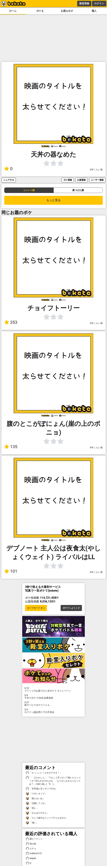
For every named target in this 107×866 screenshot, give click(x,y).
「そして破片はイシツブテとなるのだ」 (47, 818)
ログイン (99, 3)
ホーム (13, 10)
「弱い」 (32, 808)
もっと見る (53, 200)
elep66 (31, 858)
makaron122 (34, 853)
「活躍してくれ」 (36, 803)
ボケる (40, 10)
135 (10, 446)
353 (10, 322)
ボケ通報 (67, 180)
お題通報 (81, 180)
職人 (94, 10)
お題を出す (67, 10)
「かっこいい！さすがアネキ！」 (44, 773)
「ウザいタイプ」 (36, 793)
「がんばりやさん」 (37, 813)
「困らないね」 (35, 798)
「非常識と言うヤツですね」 (41, 788)
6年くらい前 (96, 169)
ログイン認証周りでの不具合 (53, 710)
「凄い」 (32, 822)
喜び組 (31, 844)
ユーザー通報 (97, 180)
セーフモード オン (36, 608)
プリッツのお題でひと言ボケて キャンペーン (53, 689)
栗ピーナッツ (34, 839)
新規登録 (84, 3)
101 (10, 571)
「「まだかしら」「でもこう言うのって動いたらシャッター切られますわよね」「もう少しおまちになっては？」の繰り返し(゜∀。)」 (53, 780)
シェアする (8, 180)
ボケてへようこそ (71, 608)
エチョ (31, 848)
